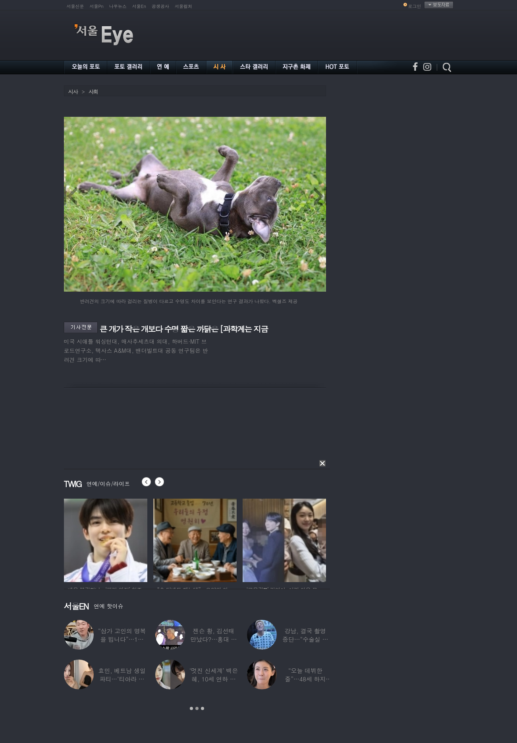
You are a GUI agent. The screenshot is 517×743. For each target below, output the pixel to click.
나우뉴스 (118, 6)
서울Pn (97, 6)
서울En (139, 6)
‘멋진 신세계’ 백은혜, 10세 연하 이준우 (213, 678)
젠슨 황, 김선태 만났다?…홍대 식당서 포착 (213, 639)
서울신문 (75, 6)
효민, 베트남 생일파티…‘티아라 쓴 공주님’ (122, 678)
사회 (93, 91)
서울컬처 (183, 6)
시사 (73, 91)
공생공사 (160, 6)
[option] (149, 539)
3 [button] (202, 708)
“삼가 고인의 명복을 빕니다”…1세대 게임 (122, 639)
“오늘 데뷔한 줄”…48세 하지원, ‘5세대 (305, 678)
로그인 (414, 6)
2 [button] (197, 708)
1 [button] (191, 708)
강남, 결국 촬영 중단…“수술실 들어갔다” (305, 639)
